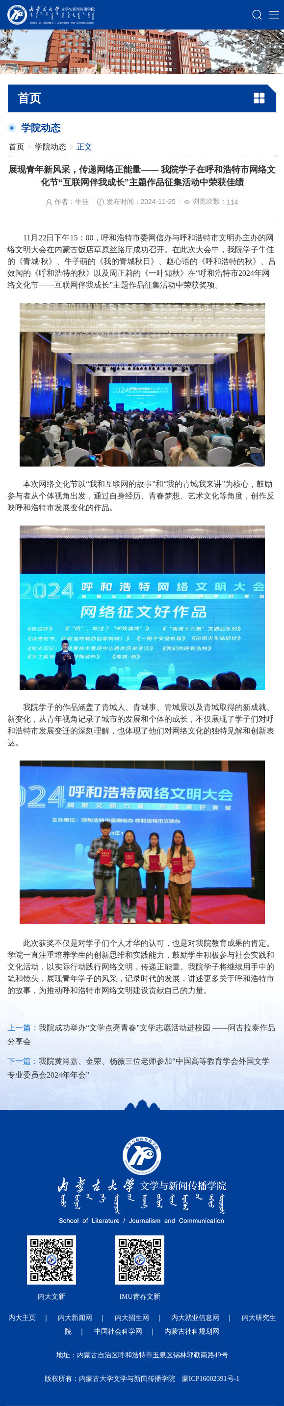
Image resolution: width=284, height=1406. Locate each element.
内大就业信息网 (195, 1317)
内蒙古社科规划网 (191, 1331)
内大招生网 (132, 1317)
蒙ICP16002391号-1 (210, 1378)
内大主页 (22, 1317)
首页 (17, 147)
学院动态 (50, 147)
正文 (84, 147)
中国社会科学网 (118, 1331)
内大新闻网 (75, 1317)
